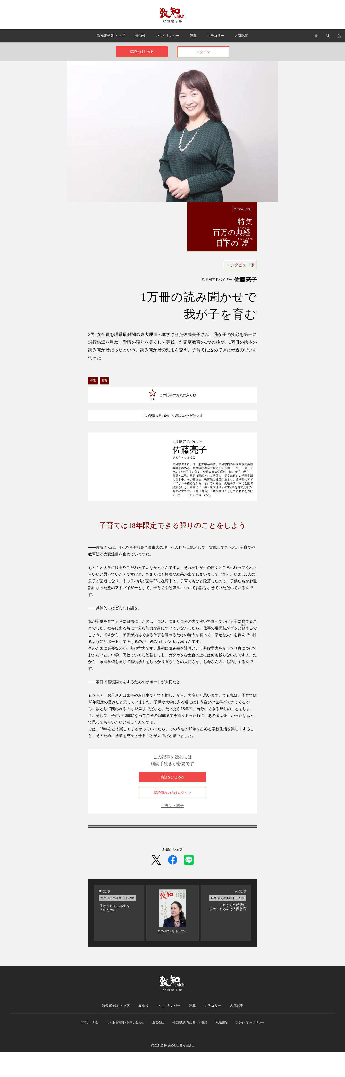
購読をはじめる (142, 52)
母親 (93, 380)
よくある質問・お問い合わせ (125, 1047)
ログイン (203, 52)
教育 (104, 380)
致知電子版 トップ (111, 35)
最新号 (140, 35)
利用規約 (221, 1047)
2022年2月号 (242, 209)
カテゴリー (215, 35)
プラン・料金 (172, 830)
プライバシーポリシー (249, 1047)
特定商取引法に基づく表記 (189, 1047)
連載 (193, 35)
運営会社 (158, 1047)
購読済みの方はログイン (172, 817)
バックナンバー (167, 35)
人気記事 (241, 35)
